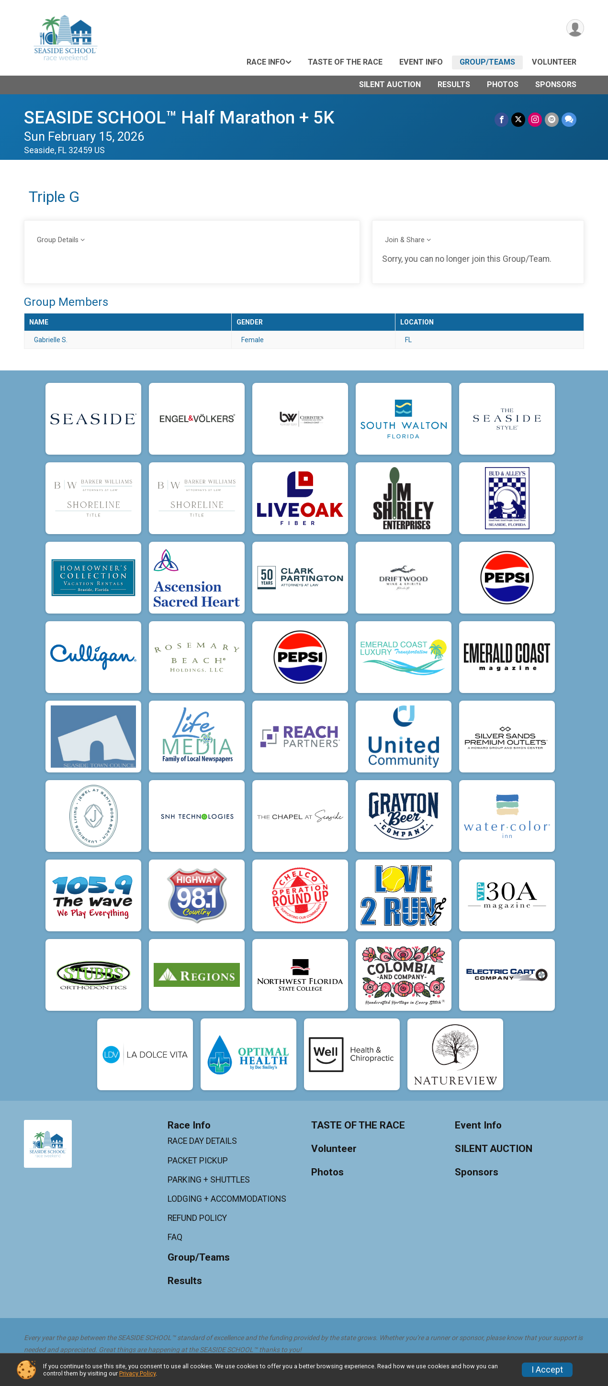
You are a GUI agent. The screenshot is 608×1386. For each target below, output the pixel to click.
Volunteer (554, 62)
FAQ (175, 1237)
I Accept (547, 1370)
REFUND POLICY (197, 1218)
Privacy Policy (137, 1373)
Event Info (421, 62)
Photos (502, 84)
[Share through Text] (569, 119)
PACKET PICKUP (198, 1160)
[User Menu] (575, 28)
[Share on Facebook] (501, 119)
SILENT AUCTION (390, 84)
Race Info (266, 62)
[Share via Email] (552, 119)
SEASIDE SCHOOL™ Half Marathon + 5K (179, 117)
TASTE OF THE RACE (345, 62)
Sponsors (555, 84)
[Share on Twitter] (518, 119)
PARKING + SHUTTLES (209, 1180)
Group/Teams (487, 62)
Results (454, 84)
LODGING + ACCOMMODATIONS (227, 1199)
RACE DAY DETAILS (202, 1141)
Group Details (58, 240)
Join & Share (405, 240)
